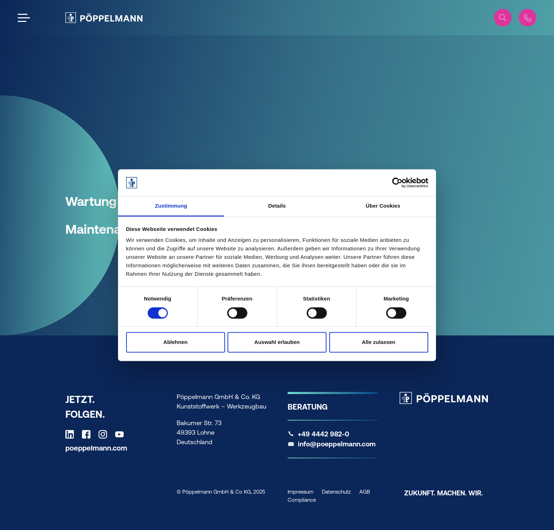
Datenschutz (336, 492)
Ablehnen (175, 342)
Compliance (302, 500)
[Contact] (527, 17)
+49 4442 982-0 (323, 434)
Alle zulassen (378, 342)
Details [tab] (277, 206)
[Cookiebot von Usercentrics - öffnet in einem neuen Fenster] (397, 182)
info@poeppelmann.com (337, 444)
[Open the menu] (24, 18)
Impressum (300, 492)
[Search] (503, 17)
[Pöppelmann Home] (103, 17)
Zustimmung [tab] (171, 206)
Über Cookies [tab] (383, 206)
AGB (364, 492)
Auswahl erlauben (277, 342)
